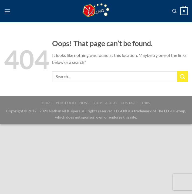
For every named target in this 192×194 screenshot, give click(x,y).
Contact (129, 103)
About (111, 103)
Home (47, 103)
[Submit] (182, 76)
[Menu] (7, 11)
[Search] (174, 11)
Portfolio (66, 103)
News (84, 103)
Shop (97, 103)
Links (145, 103)
